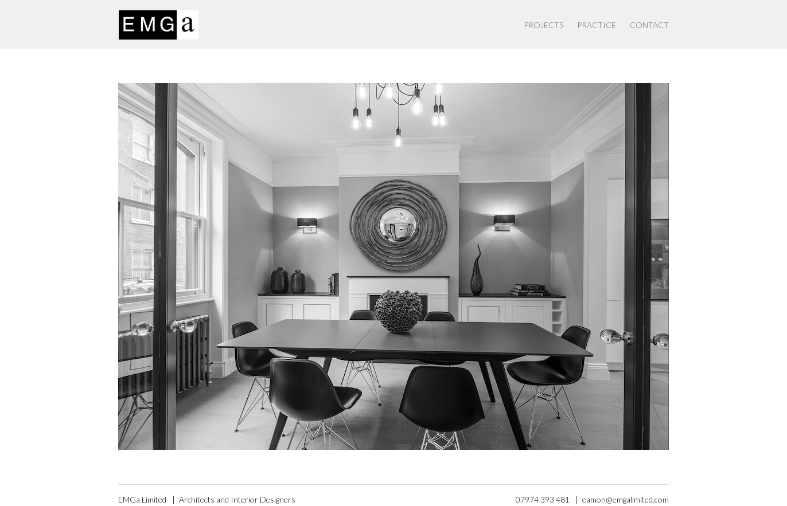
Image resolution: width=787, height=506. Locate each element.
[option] (393, 266)
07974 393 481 (543, 499)
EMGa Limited (142, 499)
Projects (543, 25)
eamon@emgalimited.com (625, 499)
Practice (596, 25)
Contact (649, 25)
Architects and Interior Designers (237, 499)
